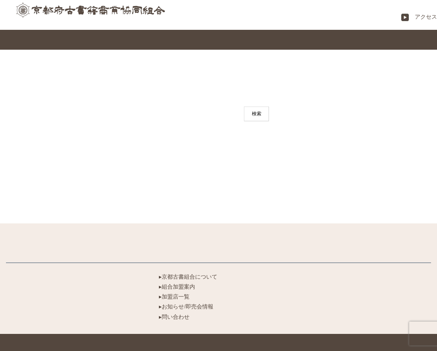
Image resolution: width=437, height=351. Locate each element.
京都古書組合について (189, 277)
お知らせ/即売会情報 (187, 307)
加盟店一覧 (175, 297)
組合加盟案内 (178, 287)
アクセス (423, 17)
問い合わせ (175, 317)
